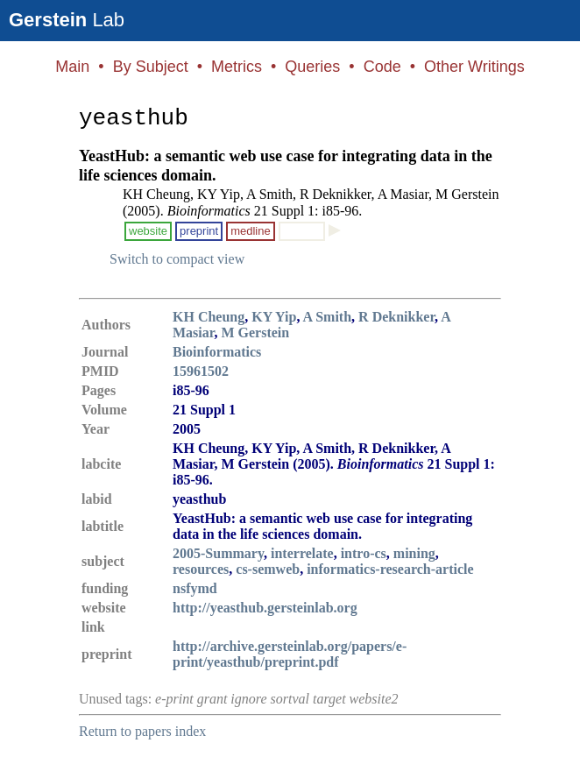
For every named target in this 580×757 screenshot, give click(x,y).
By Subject (150, 66)
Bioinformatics (217, 351)
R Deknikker (396, 316)
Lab (66, 20)
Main (72, 66)
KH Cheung (208, 316)
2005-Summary (218, 553)
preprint (199, 230)
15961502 (201, 371)
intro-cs (363, 553)
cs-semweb (268, 569)
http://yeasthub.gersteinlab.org (265, 607)
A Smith (327, 316)
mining (414, 553)
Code (382, 66)
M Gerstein (255, 332)
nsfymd (195, 588)
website (148, 230)
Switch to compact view (177, 258)
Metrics (236, 66)
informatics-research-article (390, 569)
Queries (312, 66)
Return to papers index (142, 731)
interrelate (302, 553)
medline (250, 230)
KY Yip (273, 316)
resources (201, 569)
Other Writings (474, 66)
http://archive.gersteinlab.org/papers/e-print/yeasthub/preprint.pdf (290, 654)
